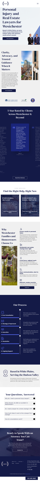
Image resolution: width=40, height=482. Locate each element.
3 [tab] (20, 174)
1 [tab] (19, 174)
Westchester (29, 378)
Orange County (17, 379)
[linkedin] (31, 470)
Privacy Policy (28, 473)
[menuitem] (14, 461)
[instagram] (30, 470)
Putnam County (27, 379)
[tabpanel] (20, 139)
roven (22, 231)
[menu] (37, 3)
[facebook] (28, 470)
